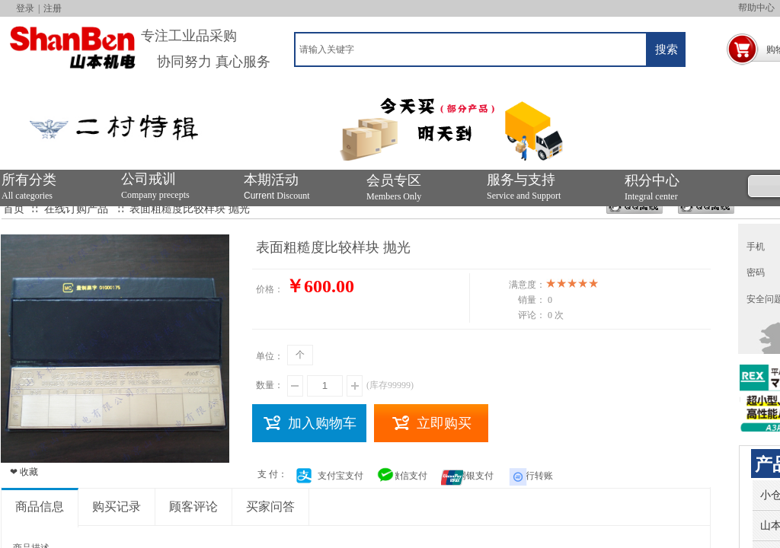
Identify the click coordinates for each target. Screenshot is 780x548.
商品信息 (39, 506)
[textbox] (470, 49)
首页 (13, 209)
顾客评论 (193, 506)
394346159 (634, 211)
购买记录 (116, 506)
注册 (52, 8)
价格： (269, 289)
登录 (25, 8)
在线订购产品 (76, 209)
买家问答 (270, 506)
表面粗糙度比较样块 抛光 (189, 209)
